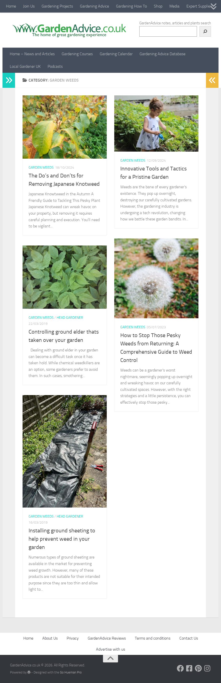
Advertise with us (110, 649)
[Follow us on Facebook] (180, 668)
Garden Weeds (41, 167)
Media (174, 6)
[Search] (205, 31)
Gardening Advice (94, 6)
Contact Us (188, 638)
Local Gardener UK (25, 66)
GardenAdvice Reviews (107, 638)
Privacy (73, 638)
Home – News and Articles (32, 53)
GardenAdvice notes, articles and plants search (175, 23)
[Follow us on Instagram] (207, 668)
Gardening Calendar (116, 53)
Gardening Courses (77, 53)
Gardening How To (131, 6)
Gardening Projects (57, 6)
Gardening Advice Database (162, 53)
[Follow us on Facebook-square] (189, 668)
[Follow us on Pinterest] (198, 668)
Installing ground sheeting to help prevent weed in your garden (62, 538)
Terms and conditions (152, 638)
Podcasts (55, 66)
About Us (50, 638)
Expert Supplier (198, 6)
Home (11, 6)
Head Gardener (70, 318)
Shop (158, 6)
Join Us (29, 6)
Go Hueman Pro (71, 672)
